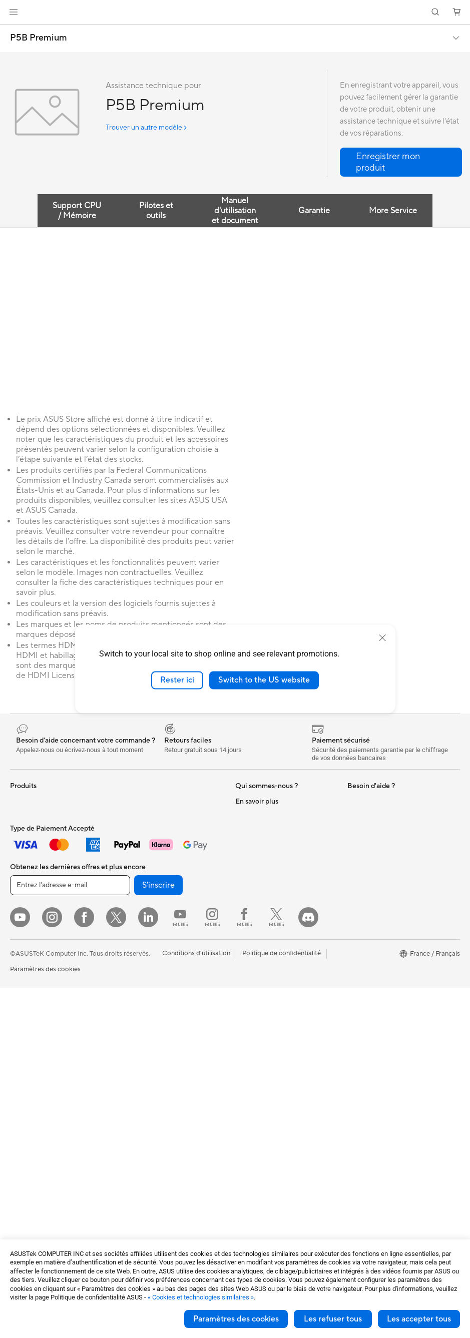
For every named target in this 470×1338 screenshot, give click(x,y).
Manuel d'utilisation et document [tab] (235, 211)
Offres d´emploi (258, 846)
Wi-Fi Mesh (138, 915)
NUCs (19, 1028)
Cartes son (137, 824)
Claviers (133, 1005)
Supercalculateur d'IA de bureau (168, 960)
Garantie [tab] (314, 211)
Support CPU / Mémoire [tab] (77, 211)
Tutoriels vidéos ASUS (267, 1042)
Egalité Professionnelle (268, 831)
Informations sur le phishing (388, 989)
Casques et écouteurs (153, 1035)
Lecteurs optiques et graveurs (165, 839)
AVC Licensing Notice (379, 1004)
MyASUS (248, 1072)
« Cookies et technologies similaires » (201, 1297)
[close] (382, 638)
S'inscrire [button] (158, 1235)
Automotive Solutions (379, 906)
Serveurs (134, 975)
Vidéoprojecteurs (36, 983)
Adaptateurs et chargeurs (159, 1095)
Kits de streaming (146, 1050)
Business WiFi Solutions (155, 930)
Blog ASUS (363, 1019)
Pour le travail (30, 892)
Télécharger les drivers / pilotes (281, 981)
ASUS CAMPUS (371, 959)
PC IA (355, 846)
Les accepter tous (419, 1319)
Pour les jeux (28, 937)
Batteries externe (146, 1125)
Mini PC (21, 1043)
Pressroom (251, 891)
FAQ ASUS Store (260, 951)
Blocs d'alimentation (40, 1148)
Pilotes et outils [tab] (156, 211)
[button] (13, 12)
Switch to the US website (264, 680)
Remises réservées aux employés (395, 974)
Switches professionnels (156, 945)
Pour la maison (31, 877)
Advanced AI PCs (373, 861)
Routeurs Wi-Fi (143, 900)
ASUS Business (369, 891)
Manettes (135, 1155)
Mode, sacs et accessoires (159, 1065)
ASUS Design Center (378, 876)
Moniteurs (25, 968)
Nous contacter (258, 936)
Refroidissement (34, 1118)
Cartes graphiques (37, 1133)
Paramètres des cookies (236, 1319)
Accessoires (28, 832)
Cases (19, 1103)
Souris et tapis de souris (156, 1020)
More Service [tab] (393, 211)
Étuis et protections (150, 1080)
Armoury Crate (369, 1034)
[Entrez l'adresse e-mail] (70, 1235)
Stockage (135, 854)
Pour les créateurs (36, 907)
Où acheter (252, 861)
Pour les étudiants (36, 922)
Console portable (36, 847)
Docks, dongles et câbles (157, 1110)
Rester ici (177, 680)
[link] (235, 12)
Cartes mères (30, 1088)
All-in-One (25, 998)
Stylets (131, 1140)
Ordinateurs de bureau (43, 1013)
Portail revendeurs (262, 876)
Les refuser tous (333, 1319)
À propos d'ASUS (261, 801)
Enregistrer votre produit (272, 966)
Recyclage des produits (270, 1087)
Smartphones (30, 817)
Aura (354, 1049)
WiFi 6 (130, 885)
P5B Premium (38, 38)
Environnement (369, 816)
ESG (353, 801)
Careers (247, 906)
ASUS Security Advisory (271, 1057)
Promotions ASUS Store (383, 921)
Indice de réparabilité (266, 1102)
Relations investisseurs (268, 816)
